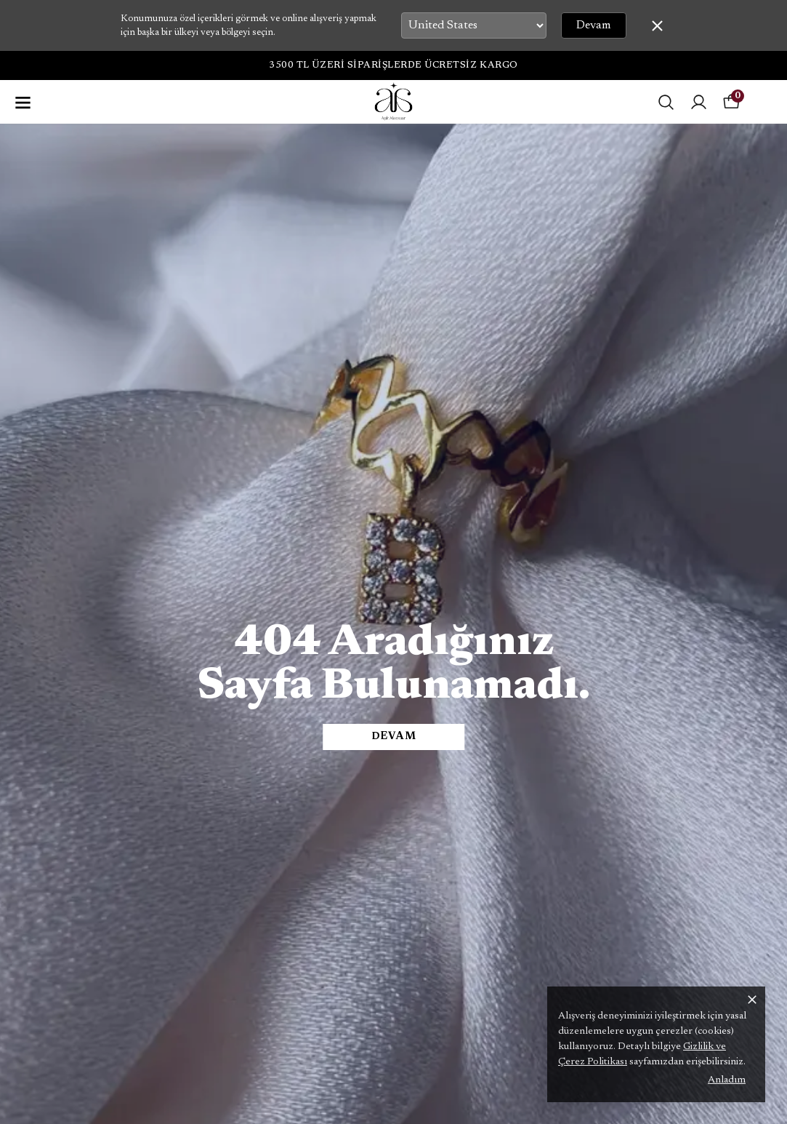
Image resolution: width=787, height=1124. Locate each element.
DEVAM (393, 737)
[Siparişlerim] (699, 102)
